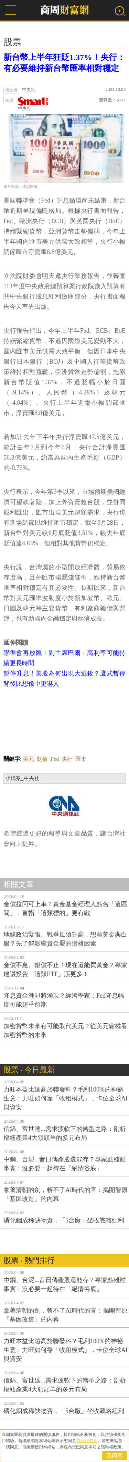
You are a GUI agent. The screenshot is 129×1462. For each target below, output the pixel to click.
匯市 (80, 759)
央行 (67, 759)
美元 (28, 759)
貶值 (42, 759)
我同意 (114, 1456)
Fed (55, 759)
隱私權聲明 (87, 1440)
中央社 (33, 104)
